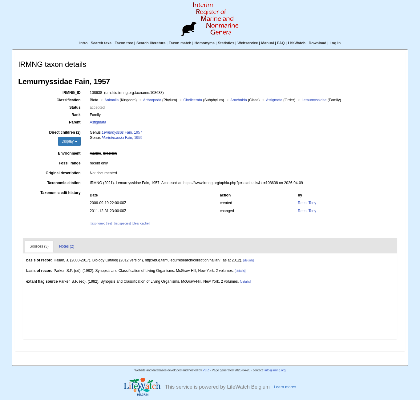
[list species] (122, 223)
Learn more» (285, 387)
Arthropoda (152, 100)
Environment (69, 153)
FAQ (281, 43)
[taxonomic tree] (101, 223)
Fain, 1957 (122, 132)
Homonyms (205, 43)
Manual (267, 43)
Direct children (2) (65, 132)
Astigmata (274, 100)
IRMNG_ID (72, 93)
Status (75, 107)
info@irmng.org (275, 370)
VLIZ (206, 370)
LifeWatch (296, 43)
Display (69, 141)
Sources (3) (39, 246)
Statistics (226, 43)
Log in (335, 43)
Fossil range (70, 163)
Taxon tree (124, 43)
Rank (75, 115)
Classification (69, 100)
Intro (83, 43)
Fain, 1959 (122, 137)
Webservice (247, 43)
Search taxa (101, 43)
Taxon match (180, 43)
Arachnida (238, 100)
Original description (63, 173)
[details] (248, 260)
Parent (74, 122)
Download (317, 43)
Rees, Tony (307, 203)
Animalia (111, 100)
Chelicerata (192, 100)
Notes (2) (66, 246)
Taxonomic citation (63, 183)
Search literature (151, 43)
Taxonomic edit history (60, 193)
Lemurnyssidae (313, 100)
